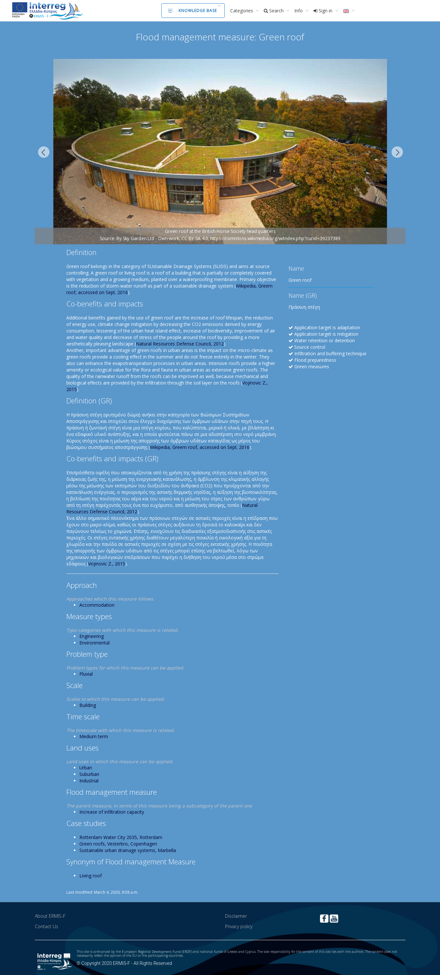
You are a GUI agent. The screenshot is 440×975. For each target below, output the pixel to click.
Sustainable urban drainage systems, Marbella (127, 850)
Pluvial (86, 674)
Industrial (89, 781)
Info (299, 10)
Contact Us (46, 926)
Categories (242, 10)
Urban (85, 768)
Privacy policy (238, 926)
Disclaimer (236, 916)
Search (274, 10)
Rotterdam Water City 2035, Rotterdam (120, 837)
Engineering (91, 636)
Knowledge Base (192, 10)
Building (87, 705)
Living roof (90, 876)
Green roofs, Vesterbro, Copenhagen (118, 844)
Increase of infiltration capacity (111, 812)
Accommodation (96, 605)
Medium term (93, 736)
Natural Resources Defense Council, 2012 (180, 344)
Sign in (323, 10)
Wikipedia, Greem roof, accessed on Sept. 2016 (199, 447)
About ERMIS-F (50, 916)
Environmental (94, 643)
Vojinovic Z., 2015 (106, 564)
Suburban (89, 774)
